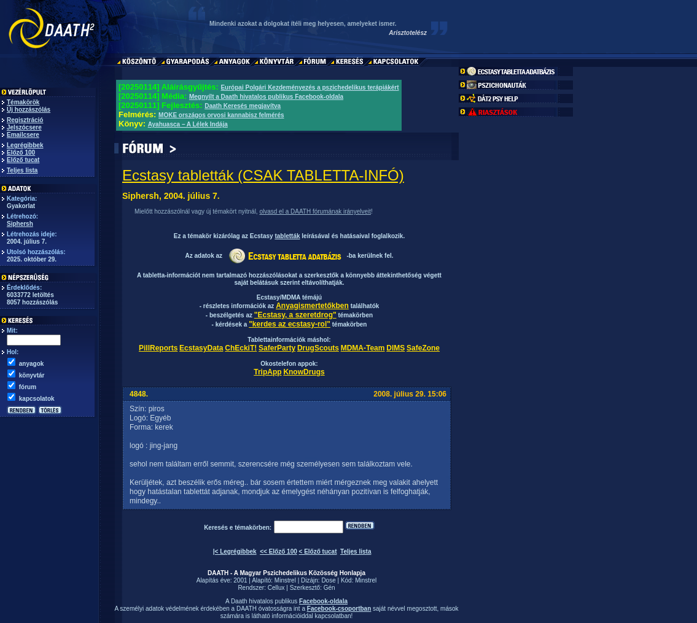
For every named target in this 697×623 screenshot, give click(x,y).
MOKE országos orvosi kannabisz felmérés (221, 115)
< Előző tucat (318, 551)
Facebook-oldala (323, 601)
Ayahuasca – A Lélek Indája (188, 124)
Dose (328, 580)
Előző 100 (21, 152)
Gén (329, 587)
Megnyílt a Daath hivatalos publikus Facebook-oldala (266, 96)
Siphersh (20, 223)
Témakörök (23, 102)
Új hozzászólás (28, 109)
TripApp (267, 372)
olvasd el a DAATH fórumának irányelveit (315, 211)
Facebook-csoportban (339, 608)
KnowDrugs (303, 372)
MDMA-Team (363, 348)
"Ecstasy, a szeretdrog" (295, 315)
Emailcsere (23, 134)
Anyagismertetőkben (312, 305)
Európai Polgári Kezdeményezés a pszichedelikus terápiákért (309, 87)
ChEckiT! (241, 348)
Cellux (276, 587)
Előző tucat (23, 160)
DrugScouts (318, 348)
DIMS (395, 348)
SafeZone (423, 348)
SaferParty (277, 348)
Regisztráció (25, 120)
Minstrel (285, 580)
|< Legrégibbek (235, 551)
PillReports (158, 348)
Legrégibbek (25, 145)
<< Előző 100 (278, 551)
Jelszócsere (24, 127)
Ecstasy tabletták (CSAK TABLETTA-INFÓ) (263, 175)
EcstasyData (201, 348)
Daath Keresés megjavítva (242, 106)
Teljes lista (22, 170)
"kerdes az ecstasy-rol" (289, 324)
